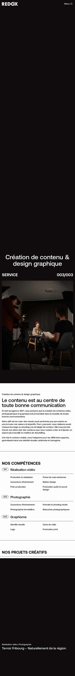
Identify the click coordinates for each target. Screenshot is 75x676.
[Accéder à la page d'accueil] (10, 4)
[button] (68, 3)
